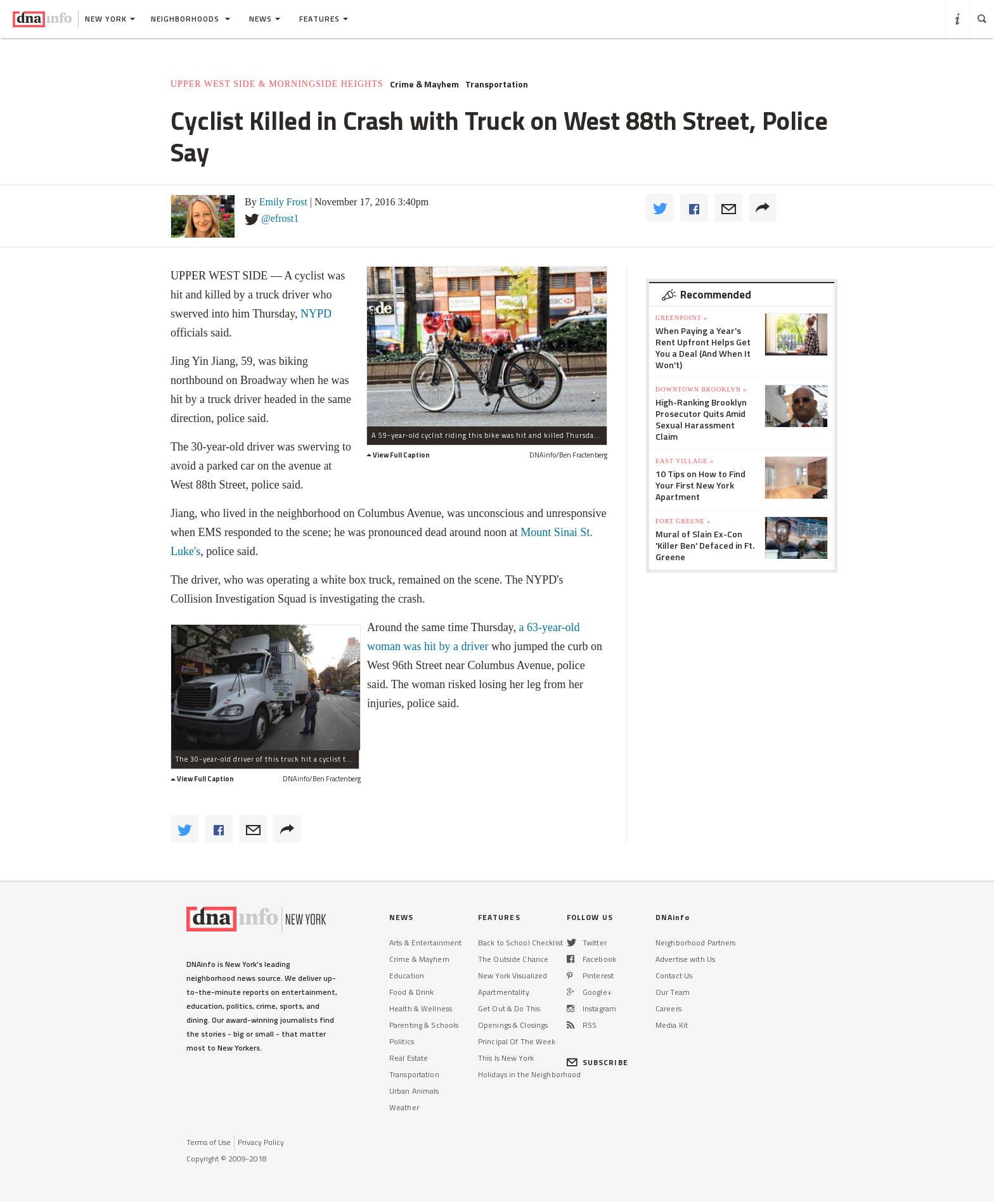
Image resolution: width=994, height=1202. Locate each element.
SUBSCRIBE (597, 1062)
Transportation (496, 84)
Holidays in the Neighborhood (529, 1074)
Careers (668, 1008)
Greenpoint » (681, 317)
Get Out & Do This (509, 1008)
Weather (404, 1107)
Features (323, 19)
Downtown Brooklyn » (701, 389)
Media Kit (671, 1025)
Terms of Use (208, 1142)
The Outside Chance (513, 959)
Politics (401, 1041)
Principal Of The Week (517, 1041)
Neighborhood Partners (695, 943)
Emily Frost (283, 201)
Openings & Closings (513, 1025)
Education (406, 975)
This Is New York (506, 1058)
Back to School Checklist (520, 943)
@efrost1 (280, 218)
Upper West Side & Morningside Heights (277, 84)
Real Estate (408, 1058)
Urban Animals (414, 1091)
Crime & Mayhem (424, 84)
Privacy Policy (261, 1142)
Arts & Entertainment (425, 943)
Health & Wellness (420, 1008)
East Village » (684, 460)
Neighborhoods (190, 19)
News (264, 19)
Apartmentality (503, 992)
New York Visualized (512, 975)
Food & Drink (411, 992)
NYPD (316, 313)
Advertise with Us (685, 959)
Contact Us (673, 975)
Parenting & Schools (423, 1025)
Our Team (672, 992)
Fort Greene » (683, 521)
